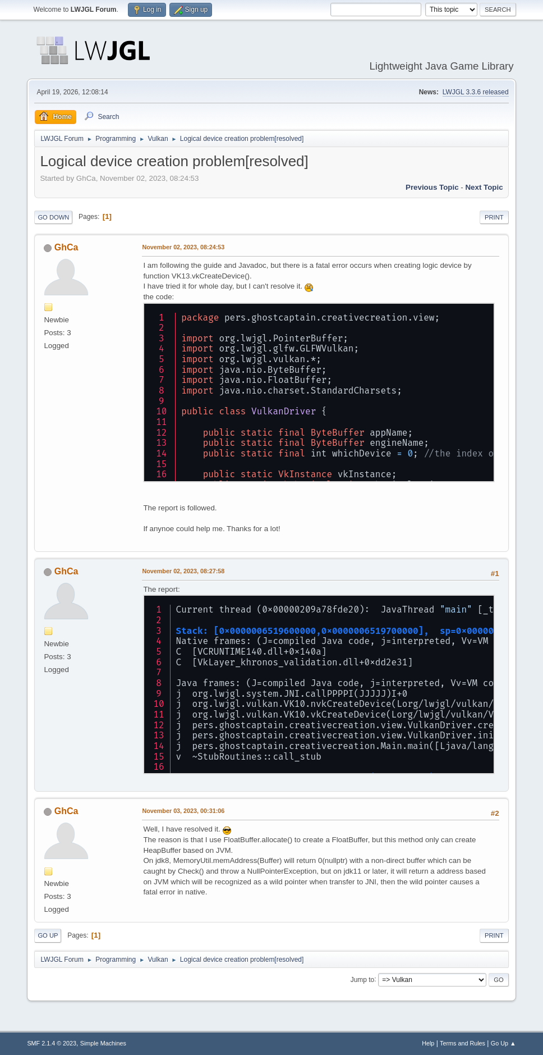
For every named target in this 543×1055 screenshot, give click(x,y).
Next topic (484, 187)
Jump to (363, 979)
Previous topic (432, 187)
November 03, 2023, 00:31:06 (183, 810)
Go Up (48, 935)
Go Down (53, 217)
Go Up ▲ (503, 1043)
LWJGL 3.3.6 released (476, 92)
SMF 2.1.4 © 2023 (51, 1043)
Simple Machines (103, 1043)
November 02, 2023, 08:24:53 (183, 247)
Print (494, 217)
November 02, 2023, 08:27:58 (183, 571)
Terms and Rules (462, 1043)
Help (428, 1043)
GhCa (66, 247)
